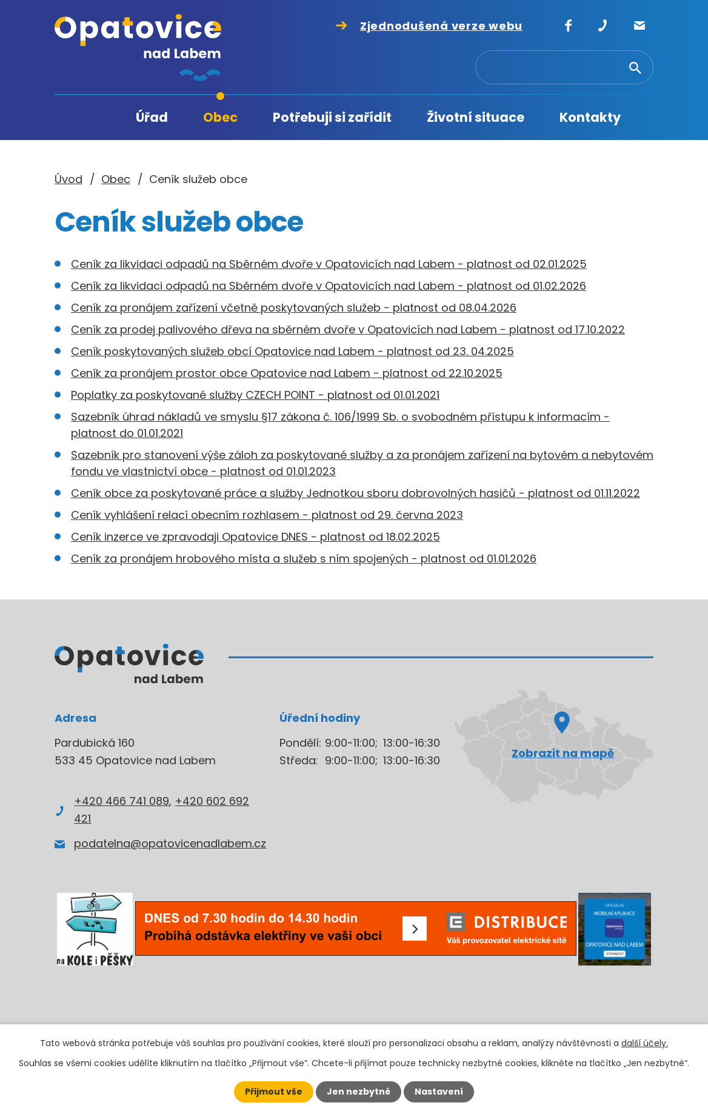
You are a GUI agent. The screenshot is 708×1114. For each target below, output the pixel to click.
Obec (220, 117)
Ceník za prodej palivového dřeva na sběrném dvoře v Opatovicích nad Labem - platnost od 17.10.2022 (348, 329)
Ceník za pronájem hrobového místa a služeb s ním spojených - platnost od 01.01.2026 (303, 558)
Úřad (152, 117)
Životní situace (475, 117)
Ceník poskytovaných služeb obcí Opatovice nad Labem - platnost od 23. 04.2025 (292, 351)
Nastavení (439, 1092)
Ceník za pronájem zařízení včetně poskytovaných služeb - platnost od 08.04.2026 (293, 307)
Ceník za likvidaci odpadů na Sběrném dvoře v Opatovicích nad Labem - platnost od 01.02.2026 (328, 285)
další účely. (644, 1043)
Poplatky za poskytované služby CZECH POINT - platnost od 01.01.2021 (255, 394)
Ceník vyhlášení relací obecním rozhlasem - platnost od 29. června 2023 (267, 514)
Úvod (94, 118)
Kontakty (590, 117)
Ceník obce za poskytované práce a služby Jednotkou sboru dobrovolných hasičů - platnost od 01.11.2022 (355, 493)
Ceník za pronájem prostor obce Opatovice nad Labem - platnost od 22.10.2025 (287, 373)
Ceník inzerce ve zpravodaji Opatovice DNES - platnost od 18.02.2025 (255, 536)
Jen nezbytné (358, 1092)
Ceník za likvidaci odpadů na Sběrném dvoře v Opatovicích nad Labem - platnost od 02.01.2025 (329, 264)
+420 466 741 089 (121, 801)
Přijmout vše (273, 1092)
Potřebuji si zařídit (332, 117)
